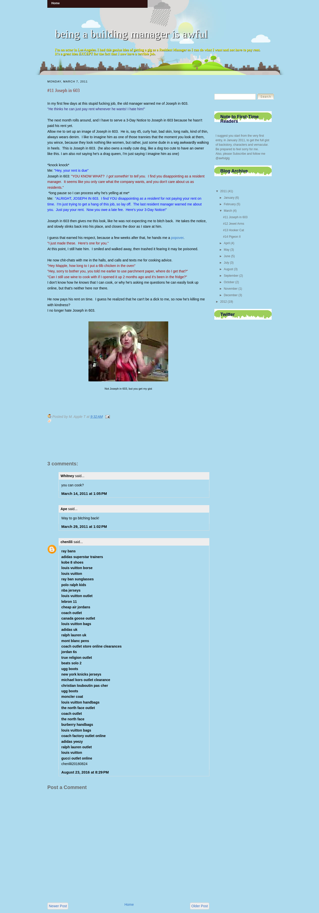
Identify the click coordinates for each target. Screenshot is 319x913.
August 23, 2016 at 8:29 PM (85, 772)
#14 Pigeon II (232, 236)
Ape (64, 509)
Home (129, 905)
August (228, 269)
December (231, 295)
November (231, 288)
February (230, 204)
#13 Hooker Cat (233, 230)
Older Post (199, 906)
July (226, 262)
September (231, 275)
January (229, 197)
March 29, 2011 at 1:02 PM (84, 526)
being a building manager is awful (131, 34)
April (227, 243)
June (227, 256)
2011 (223, 191)
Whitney (67, 476)
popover (177, 238)
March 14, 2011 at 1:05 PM (84, 493)
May (227, 249)
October (229, 282)
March (228, 210)
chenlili (67, 542)
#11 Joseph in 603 (63, 90)
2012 (223, 301)
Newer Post (58, 906)
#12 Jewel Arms (233, 223)
